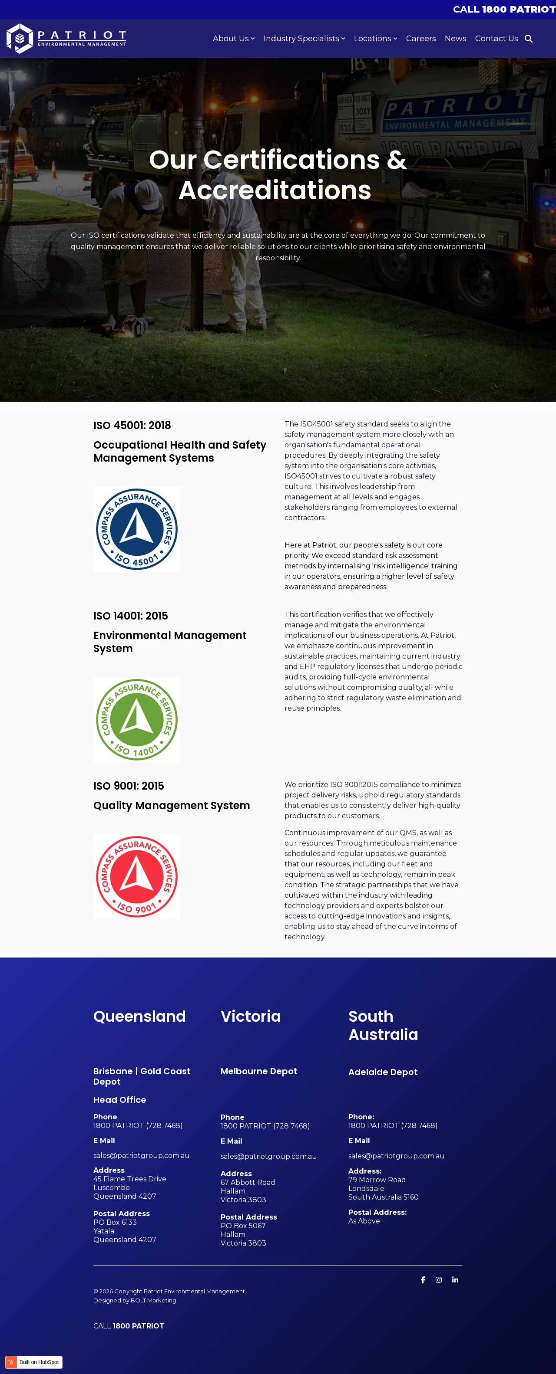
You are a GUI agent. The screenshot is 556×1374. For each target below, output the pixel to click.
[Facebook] (424, 1280)
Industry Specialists (304, 38)
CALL (129, 1326)
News (456, 38)
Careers (421, 38)
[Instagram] (440, 1280)
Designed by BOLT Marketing (134, 1300)
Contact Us (496, 38)
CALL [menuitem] (504, 9)
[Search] (528, 39)
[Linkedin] (455, 1280)
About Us (234, 38)
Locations (375, 38)
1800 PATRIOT (118, 1125)
